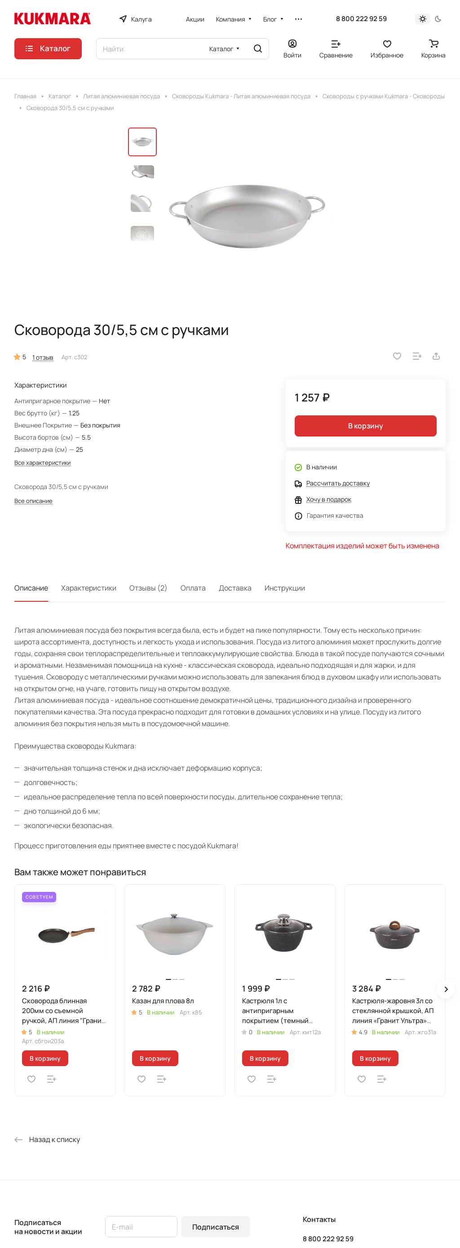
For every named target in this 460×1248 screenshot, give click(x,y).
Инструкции (285, 588)
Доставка (235, 588)
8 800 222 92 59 (361, 19)
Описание (31, 588)
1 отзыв (42, 357)
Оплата (193, 588)
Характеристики (88, 588)
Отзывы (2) (148, 588)
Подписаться (215, 1227)
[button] (446, 989)
